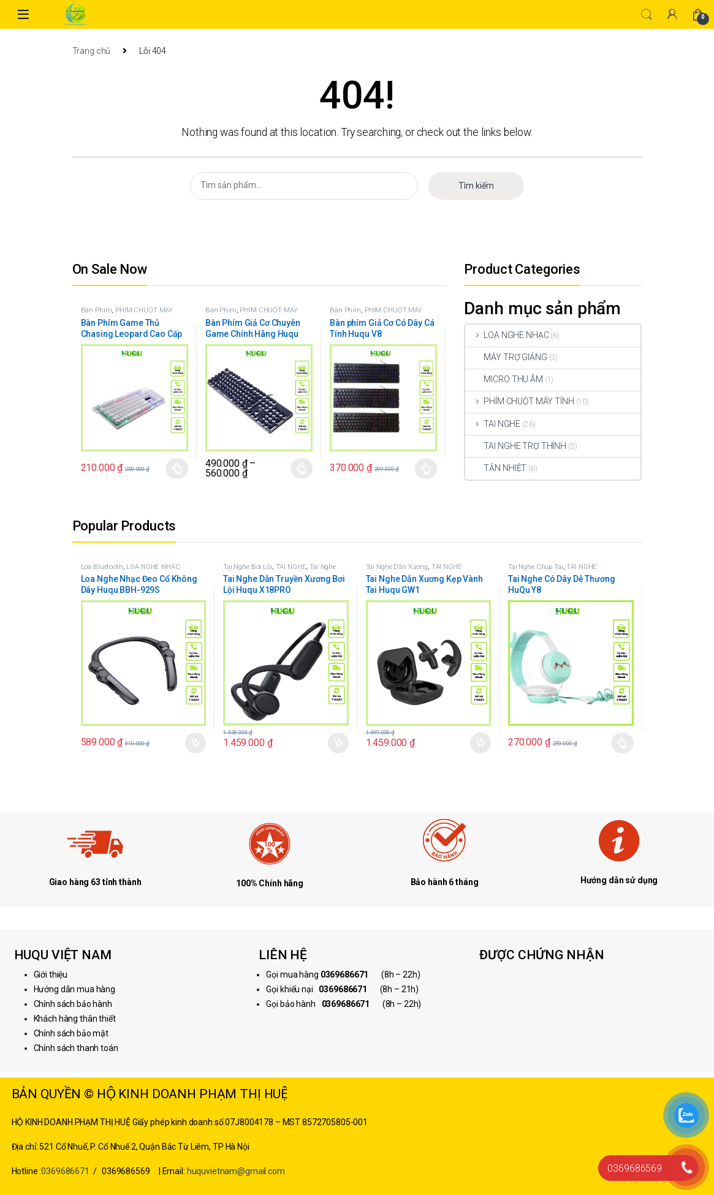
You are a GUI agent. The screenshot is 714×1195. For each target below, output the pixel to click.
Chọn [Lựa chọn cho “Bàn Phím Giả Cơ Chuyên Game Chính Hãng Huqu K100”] (302, 468)
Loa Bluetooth (102, 567)
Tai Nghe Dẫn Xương (397, 567)
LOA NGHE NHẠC (507, 335)
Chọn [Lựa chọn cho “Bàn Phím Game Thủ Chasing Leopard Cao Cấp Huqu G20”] (176, 468)
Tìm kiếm (476, 185)
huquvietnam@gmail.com (236, 1171)
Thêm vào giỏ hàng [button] (195, 743)
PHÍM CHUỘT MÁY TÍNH (127, 314)
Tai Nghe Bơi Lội (247, 567)
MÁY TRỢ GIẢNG (506, 357)
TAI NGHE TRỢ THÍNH (515, 446)
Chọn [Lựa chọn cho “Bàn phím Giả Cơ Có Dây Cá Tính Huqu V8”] (426, 468)
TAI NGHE (492, 424)
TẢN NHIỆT (495, 468)
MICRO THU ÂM (503, 379)
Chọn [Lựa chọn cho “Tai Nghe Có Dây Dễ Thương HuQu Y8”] (622, 743)
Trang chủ (91, 51)
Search (646, 14)
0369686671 (65, 1171)
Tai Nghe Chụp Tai (535, 567)
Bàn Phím (96, 310)
